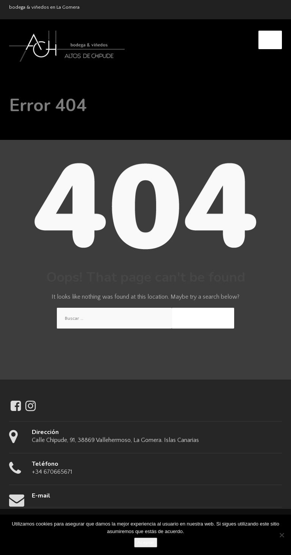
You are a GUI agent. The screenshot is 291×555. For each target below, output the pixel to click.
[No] (281, 535)
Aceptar (145, 542)
